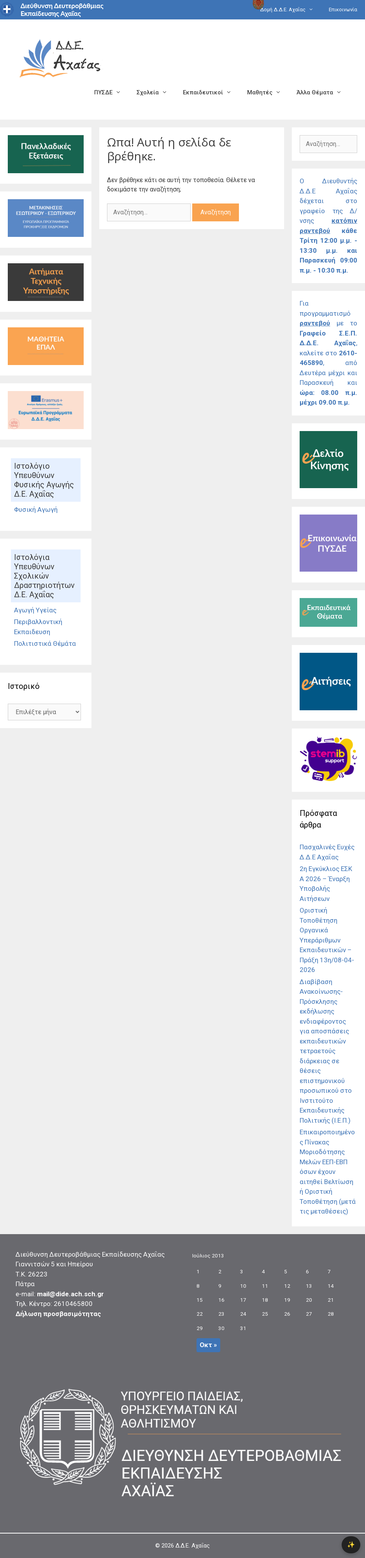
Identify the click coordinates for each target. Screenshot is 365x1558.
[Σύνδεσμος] (46, 171)
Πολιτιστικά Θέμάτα (45, 643)
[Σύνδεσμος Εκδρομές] (46, 234)
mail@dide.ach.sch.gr (70, 1294)
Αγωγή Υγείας (35, 610)
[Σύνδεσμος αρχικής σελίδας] (60, 57)
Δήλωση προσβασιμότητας (58, 1314)
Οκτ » (208, 1345)
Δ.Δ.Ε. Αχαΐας (192, 1545)
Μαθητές (268, 92)
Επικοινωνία (343, 9)
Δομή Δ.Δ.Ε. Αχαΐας (290, 9)
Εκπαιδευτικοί (211, 92)
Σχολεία (156, 92)
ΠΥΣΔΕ (111, 92)
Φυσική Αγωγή (36, 509)
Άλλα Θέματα (323, 92)
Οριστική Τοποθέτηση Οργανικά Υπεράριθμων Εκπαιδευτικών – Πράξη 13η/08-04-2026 (327, 940)
